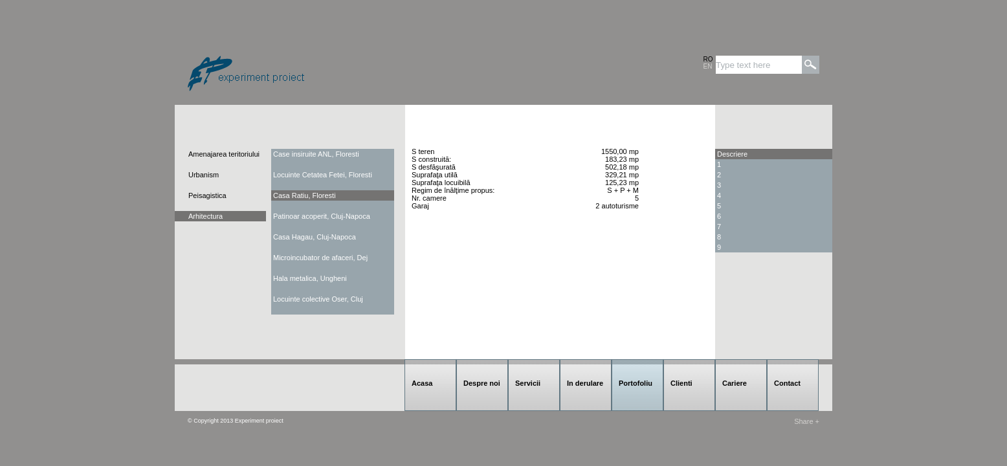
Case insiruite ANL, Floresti (316, 154)
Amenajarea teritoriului (224, 154)
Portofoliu (635, 383)
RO (708, 59)
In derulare (585, 383)
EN (708, 66)
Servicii (527, 383)
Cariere (734, 383)
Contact (787, 383)
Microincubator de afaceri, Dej (320, 257)
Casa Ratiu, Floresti (304, 195)
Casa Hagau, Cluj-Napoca (314, 237)
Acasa (422, 383)
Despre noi (481, 383)
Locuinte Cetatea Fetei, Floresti (322, 175)
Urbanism (203, 175)
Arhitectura (205, 216)
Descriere (732, 154)
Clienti (681, 383)
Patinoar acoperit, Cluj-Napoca (321, 216)
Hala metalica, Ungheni (310, 278)
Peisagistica (207, 195)
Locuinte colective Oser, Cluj (318, 299)
